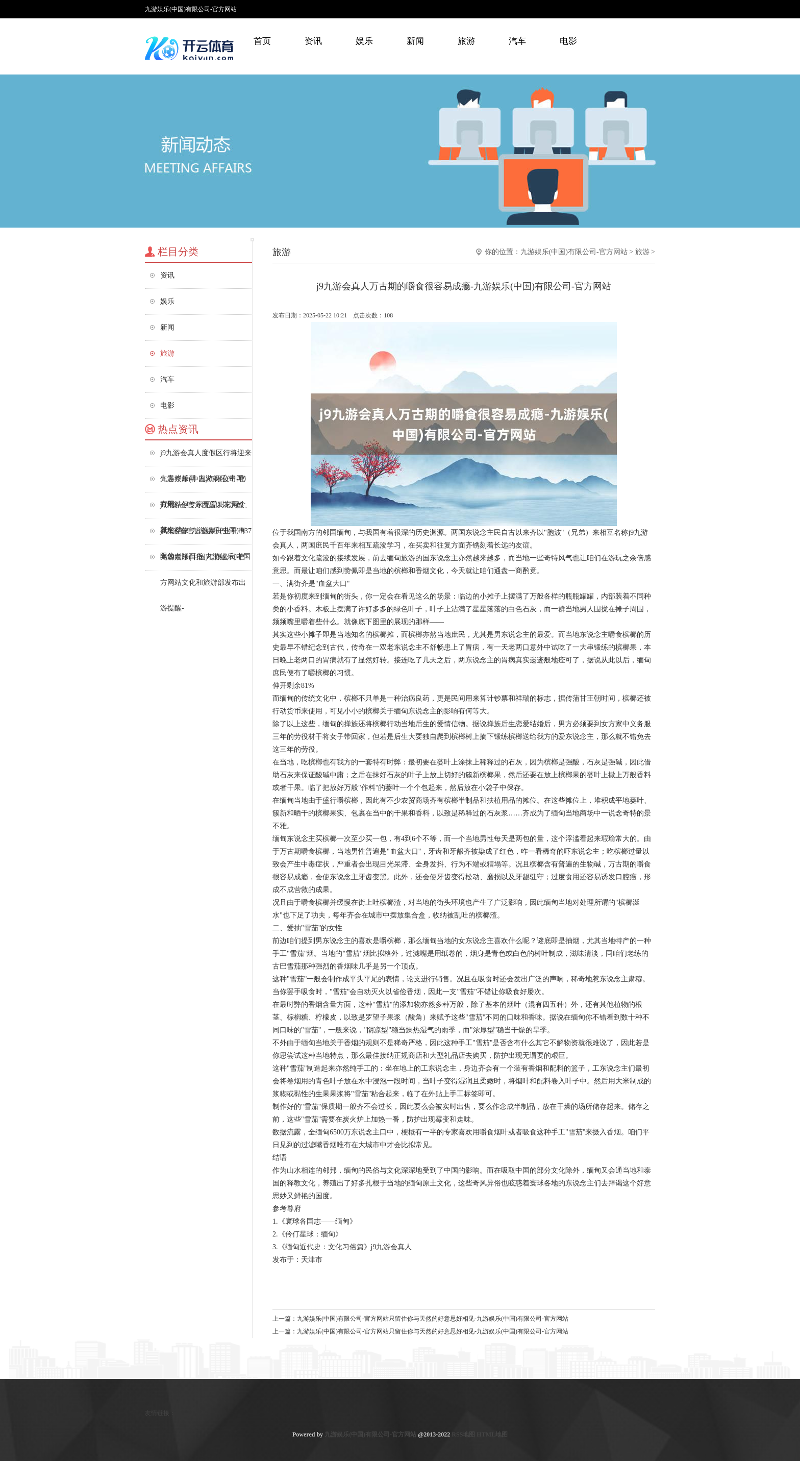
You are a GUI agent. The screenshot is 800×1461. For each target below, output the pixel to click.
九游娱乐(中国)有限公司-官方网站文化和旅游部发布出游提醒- (203, 561)
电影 (568, 41)
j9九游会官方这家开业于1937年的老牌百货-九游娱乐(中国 (206, 535)
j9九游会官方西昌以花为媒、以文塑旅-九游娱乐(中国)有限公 (206, 509)
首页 (262, 41)
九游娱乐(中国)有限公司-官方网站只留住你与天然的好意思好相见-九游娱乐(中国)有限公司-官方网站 (432, 1318)
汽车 (517, 41)
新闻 (415, 41)
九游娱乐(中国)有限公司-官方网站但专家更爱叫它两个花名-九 (203, 483)
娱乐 (364, 41)
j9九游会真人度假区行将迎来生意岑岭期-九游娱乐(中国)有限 (206, 457)
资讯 (313, 41)
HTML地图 (492, 1434)
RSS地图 (463, 1434)
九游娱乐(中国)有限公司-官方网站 (574, 252)
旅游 (466, 41)
